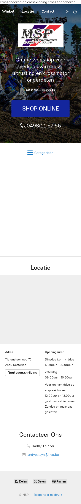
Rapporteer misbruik (48, 495)
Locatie (28, 11)
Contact (47, 11)
